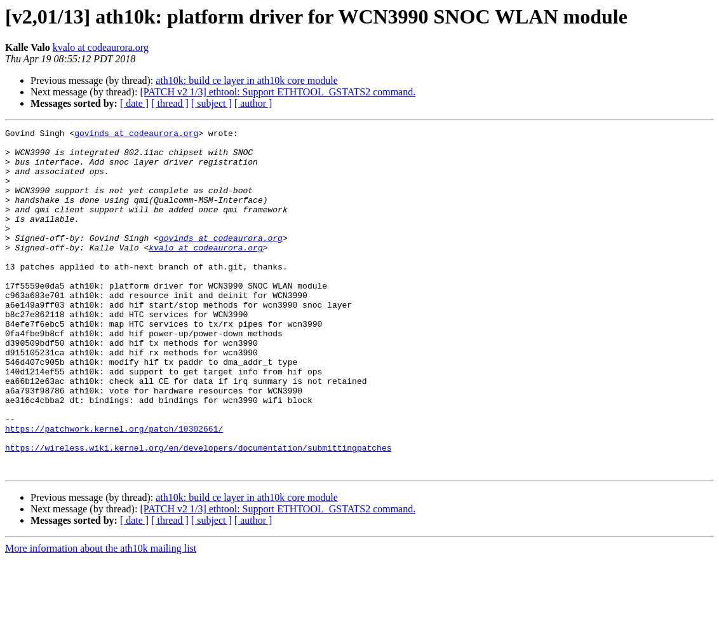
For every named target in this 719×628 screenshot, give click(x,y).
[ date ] (134, 103)
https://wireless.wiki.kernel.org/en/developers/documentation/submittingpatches (198, 512)
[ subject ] (211, 103)
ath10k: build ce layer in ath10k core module (247, 80)
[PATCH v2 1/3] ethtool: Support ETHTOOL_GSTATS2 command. (277, 91)
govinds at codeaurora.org (136, 134)
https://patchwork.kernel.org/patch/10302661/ (114, 489)
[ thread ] (170, 103)
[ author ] (253, 103)
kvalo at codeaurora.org (101, 47)
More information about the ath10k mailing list (100, 616)
